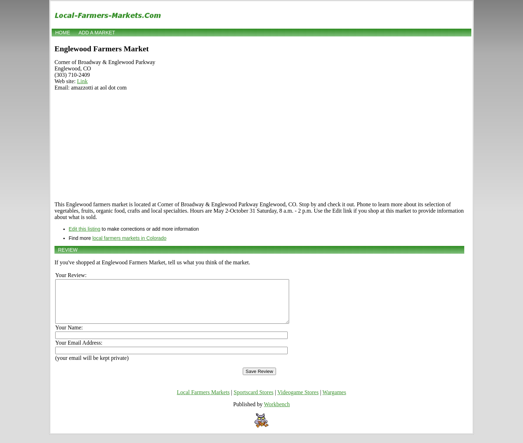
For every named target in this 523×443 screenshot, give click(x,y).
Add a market (97, 32)
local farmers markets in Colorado (129, 238)
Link (82, 81)
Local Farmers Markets (203, 401)
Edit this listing (84, 229)
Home (62, 32)
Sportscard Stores (253, 401)
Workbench (277, 413)
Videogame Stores (298, 401)
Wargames (334, 401)
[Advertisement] (259, 146)
